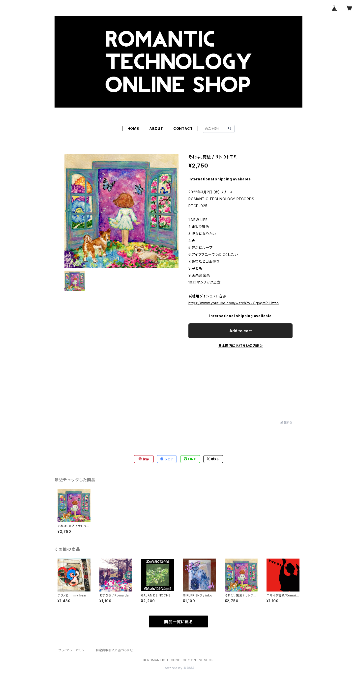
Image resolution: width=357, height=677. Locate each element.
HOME (133, 128)
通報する (286, 422)
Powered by (178, 668)
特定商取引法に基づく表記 (114, 650)
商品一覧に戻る (178, 621)
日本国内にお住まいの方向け (240, 345)
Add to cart (240, 330)
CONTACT (183, 128)
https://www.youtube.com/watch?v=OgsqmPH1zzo (233, 303)
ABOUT (156, 128)
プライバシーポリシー (73, 650)
